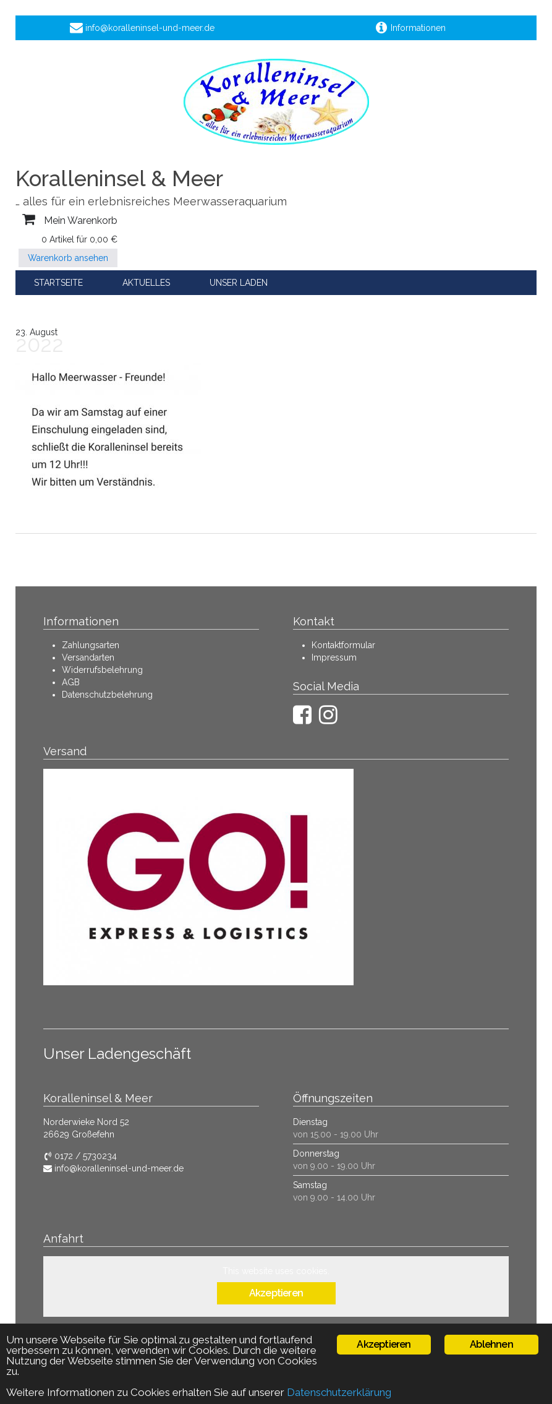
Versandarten (88, 657)
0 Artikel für (79, 239)
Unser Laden (239, 283)
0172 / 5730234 (80, 1156)
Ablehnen (491, 1344)
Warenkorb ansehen (68, 258)
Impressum (334, 657)
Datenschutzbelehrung (107, 695)
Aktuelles (146, 283)
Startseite (58, 283)
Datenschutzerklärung (339, 1392)
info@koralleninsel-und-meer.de (113, 1168)
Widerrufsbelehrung (102, 670)
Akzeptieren (276, 1293)
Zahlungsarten (90, 645)
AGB (71, 682)
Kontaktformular (343, 645)
